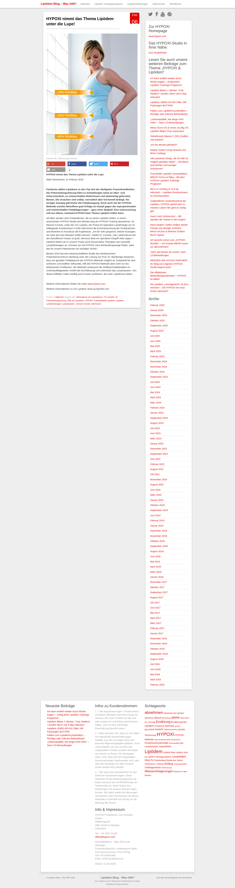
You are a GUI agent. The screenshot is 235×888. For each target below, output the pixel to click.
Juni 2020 (155, 489)
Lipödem (120, 300)
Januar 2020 (156, 500)
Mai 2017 (155, 612)
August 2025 (156, 330)
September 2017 (159, 592)
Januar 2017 (156, 633)
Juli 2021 (155, 474)
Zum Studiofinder (158, 52)
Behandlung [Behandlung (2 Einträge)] (166, 718)
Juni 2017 (155, 607)
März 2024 (155, 402)
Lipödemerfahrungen (137, 4)
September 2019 (159, 510)
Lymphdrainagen (53, 304)
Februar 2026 (157, 305)
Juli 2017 (155, 602)
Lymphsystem (68, 304)
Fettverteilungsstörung (56, 300)
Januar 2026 (156, 310)
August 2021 (156, 469)
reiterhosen (96, 304)
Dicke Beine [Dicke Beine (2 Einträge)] (184, 718)
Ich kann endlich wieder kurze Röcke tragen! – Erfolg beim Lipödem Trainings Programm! (166, 81)
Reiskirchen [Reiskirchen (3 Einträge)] (171, 760)
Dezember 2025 (158, 315)
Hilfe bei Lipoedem (75, 300)
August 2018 (156, 551)
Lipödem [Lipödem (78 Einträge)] (154, 751)
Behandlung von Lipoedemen (89, 297)
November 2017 (158, 582)
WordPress (187, 878)
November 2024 (158, 366)
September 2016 (159, 653)
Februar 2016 (157, 684)
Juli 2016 (155, 664)
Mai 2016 (155, 674)
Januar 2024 (156, 412)
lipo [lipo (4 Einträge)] (181, 743)
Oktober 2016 (157, 648)
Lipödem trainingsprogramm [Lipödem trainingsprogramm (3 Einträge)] (159, 757)
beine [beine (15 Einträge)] (175, 717)
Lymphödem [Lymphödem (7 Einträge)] (179, 756)
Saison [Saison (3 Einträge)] (180, 760)
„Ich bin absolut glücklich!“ (164, 144)
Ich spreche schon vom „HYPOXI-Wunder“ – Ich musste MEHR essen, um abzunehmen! (169, 243)
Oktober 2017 (157, 587)
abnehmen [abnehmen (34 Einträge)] (154, 712)
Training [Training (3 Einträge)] (159, 764)
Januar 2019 (156, 525)
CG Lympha (109, 297)
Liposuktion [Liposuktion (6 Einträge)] (165, 746)
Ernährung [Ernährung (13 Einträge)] (163, 721)
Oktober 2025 (157, 320)
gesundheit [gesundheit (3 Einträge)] (149, 729)
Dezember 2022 (158, 448)
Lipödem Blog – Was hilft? (58, 3)
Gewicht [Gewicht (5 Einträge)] (159, 729)
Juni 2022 (155, 459)
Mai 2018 (155, 561)
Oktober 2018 (157, 541)
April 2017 (155, 618)
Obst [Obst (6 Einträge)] (147, 760)
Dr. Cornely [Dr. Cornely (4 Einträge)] (150, 722)
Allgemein (59, 297)
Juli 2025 (155, 335)
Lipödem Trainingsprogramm (108, 4)
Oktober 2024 (157, 371)
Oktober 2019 (157, 505)
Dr (117, 297)
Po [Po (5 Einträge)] (151, 760)
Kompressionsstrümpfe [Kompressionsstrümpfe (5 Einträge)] (156, 743)
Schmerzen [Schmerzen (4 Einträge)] (150, 764)
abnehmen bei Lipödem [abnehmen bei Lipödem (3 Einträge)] (174, 713)
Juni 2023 (155, 433)
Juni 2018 (155, 556)
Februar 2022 (157, 464)
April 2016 (155, 679)
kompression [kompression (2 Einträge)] (175, 740)
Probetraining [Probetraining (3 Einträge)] (160, 760)
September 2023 (159, 418)
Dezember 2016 (158, 638)
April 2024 (155, 397)
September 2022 (159, 453)
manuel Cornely (83, 304)
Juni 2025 (155, 341)
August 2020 (156, 484)
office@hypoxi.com (105, 836)
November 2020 (158, 479)
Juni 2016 (155, 669)
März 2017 (155, 623)
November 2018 (158, 536)
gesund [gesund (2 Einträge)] (177, 726)
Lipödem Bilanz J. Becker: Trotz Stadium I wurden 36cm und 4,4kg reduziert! (168, 93)
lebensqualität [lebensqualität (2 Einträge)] (174, 743)
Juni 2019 (155, 515)
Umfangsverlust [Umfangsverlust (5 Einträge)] (153, 767)
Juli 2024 (155, 382)
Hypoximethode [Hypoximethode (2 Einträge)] (160, 740)
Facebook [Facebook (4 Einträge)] (159, 726)
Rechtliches (175, 4)
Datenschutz (159, 4)
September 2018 (159, 546)
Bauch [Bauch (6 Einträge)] (157, 717)
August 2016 (156, 659)
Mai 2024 (155, 392)
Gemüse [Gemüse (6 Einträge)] (169, 725)
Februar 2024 (157, 407)
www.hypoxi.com (96, 283)
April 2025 (155, 351)
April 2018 (155, 566)
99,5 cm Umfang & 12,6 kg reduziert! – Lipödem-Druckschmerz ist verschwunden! (169, 192)
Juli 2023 (155, 428)
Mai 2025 (155, 346)
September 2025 (159, 325)
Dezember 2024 (158, 361)
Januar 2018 (156, 577)
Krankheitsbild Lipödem (104, 300)
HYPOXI (89, 300)
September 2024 (159, 376)
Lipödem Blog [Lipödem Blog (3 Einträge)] (169, 752)
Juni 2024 (155, 387)
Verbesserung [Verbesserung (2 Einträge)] (166, 768)
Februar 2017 (157, 628)
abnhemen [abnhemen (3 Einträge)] (149, 718)
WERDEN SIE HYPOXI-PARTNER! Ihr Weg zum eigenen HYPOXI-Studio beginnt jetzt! (168, 263)
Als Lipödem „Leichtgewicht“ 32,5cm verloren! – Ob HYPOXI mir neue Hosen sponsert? (169, 287)
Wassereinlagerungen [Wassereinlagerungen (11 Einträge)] (159, 771)
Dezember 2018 (158, 530)
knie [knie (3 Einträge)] (168, 739)
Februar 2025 (157, 356)
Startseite (85, 4)
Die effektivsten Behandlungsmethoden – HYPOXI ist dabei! (168, 275)
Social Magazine (171, 878)
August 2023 (156, 423)
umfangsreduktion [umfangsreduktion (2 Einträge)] (180, 764)
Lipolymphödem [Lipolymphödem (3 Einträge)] (151, 746)
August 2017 (156, 597)
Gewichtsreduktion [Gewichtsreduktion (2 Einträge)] (171, 729)
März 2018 (155, 571)
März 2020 (155, 494)
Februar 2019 (157, 520)
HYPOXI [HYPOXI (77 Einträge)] (165, 734)
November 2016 (158, 643)
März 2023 (155, 438)
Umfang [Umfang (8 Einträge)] (168, 763)
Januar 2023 (156, 443)
